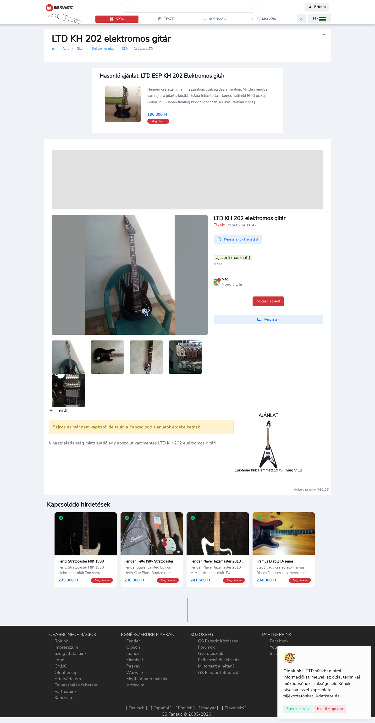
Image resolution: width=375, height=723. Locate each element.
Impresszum (66, 647)
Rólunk (61, 641)
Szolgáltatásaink (71, 653)
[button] (319, 18)
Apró (65, 49)
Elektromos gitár (103, 49)
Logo (59, 660)
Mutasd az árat (268, 301)
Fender (133, 641)
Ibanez (132, 653)
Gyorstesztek (210, 653)
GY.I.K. (61, 666)
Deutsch (136, 708)
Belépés (317, 7)
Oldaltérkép (66, 672)
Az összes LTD (143, 49)
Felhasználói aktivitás (218, 660)
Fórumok (206, 647)
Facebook (279, 641)
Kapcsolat (64, 698)
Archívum (135, 685)
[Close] (298, 709)
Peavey (133, 666)
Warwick (134, 672)
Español (161, 708)
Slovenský (234, 708)
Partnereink (66, 691)
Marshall (134, 660)
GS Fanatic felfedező (218, 672)
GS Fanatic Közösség (218, 641)
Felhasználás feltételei (76, 685)
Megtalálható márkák (146, 679)
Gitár (80, 49)
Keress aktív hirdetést (238, 239)
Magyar (208, 708)
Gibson (133, 647)
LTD (125, 49)
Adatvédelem (68, 679)
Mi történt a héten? (216, 666)
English (185, 708)
